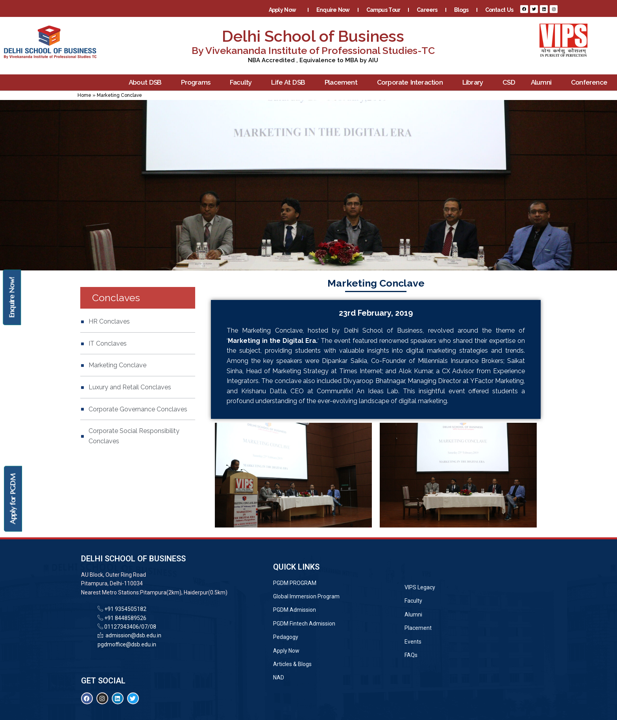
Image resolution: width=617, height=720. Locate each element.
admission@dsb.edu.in (132, 635)
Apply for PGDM (12, 499)
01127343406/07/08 (129, 627)
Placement (343, 82)
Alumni (543, 82)
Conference (591, 82)
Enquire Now (333, 10)
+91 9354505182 (125, 609)
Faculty (242, 82)
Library (474, 82)
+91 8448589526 (124, 618)
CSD (508, 82)
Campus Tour (383, 10)
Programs (197, 82)
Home (84, 95)
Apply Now (284, 10)
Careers (427, 10)
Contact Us (499, 10)
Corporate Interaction (412, 82)
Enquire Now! (11, 297)
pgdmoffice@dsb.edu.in (127, 644)
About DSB (147, 82)
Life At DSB (290, 82)
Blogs (461, 10)
